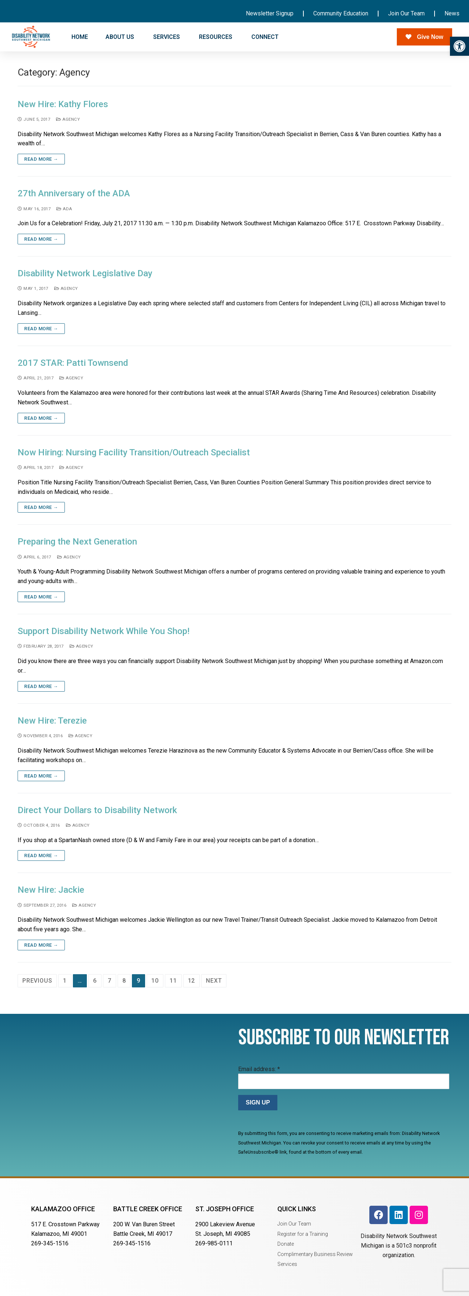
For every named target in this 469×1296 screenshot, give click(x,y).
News (451, 13)
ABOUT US (121, 37)
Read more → (41, 159)
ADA (64, 208)
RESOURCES (216, 37)
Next (214, 980)
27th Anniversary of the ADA (74, 193)
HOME (79, 36)
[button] (459, 46)
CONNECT (265, 37)
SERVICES (167, 37)
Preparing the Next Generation (77, 541)
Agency (68, 119)
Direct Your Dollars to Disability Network (97, 810)
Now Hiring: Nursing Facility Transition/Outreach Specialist (134, 452)
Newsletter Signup (269, 13)
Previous (37, 980)
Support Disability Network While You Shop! (103, 631)
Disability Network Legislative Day (85, 273)
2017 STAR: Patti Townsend (73, 363)
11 (173, 980)
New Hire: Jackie (51, 890)
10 (155, 980)
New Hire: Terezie (52, 721)
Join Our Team (406, 13)
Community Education (340, 13)
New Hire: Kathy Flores (63, 104)
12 (191, 980)
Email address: (259, 1069)
